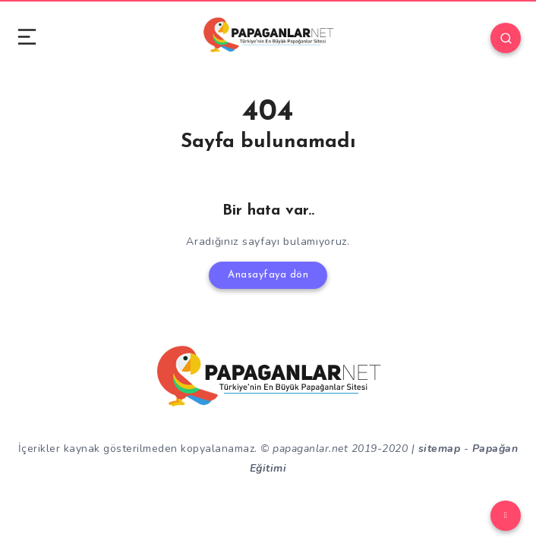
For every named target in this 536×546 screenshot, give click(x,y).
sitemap (439, 448)
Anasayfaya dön (268, 275)
